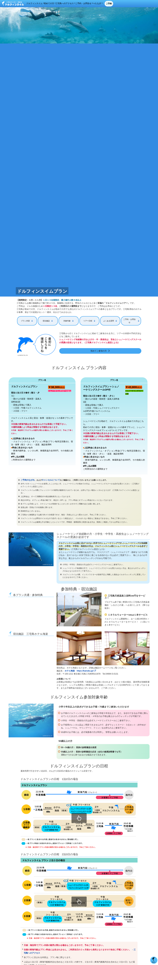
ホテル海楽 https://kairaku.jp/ (80, 670)
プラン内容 (25, 320)
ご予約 (142, 4)
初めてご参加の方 (99, 350)
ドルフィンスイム (56, 4)
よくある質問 (108, 320)
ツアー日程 (87, 320)
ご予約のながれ (27, 479)
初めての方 (73, 4)
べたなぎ (127, 4)
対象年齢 (67, 320)
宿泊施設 (46, 320)
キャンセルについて (48, 479)
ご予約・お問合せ (111, 4)
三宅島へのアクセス (91, 4)
